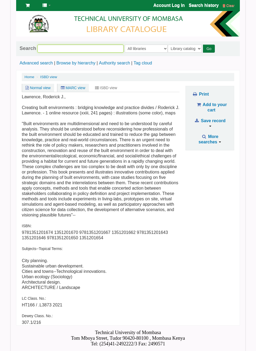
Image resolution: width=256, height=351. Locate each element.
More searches (210, 139)
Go (210, 48)
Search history (204, 5)
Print (200, 94)
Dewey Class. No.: (37, 316)
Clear (228, 5)
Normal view (38, 88)
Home (29, 77)
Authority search (114, 63)
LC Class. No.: (34, 298)
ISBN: (27, 226)
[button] (28, 5)
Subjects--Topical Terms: (42, 249)
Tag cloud (143, 63)
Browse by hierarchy (75, 63)
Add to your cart (211, 107)
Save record (210, 122)
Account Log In (169, 5)
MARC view (73, 88)
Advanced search (36, 63)
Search (28, 48)
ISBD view (48, 77)
